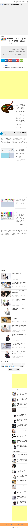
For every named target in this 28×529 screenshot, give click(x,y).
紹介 (23, 364)
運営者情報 (22, 524)
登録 (7, 364)
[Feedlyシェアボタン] (21, 60)
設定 (11, 364)
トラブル (15, 366)
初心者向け (21, 366)
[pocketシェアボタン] (17, 60)
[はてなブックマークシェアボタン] (14, 60)
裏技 (6, 366)
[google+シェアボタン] (10, 60)
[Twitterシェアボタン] (3, 60)
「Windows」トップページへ (14, 369)
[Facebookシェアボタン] (6, 60)
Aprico (14, 2)
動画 (20, 364)
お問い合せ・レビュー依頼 (15, 524)
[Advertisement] (14, 21)
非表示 (6, 65)
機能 (3, 366)
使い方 (3, 364)
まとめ (10, 366)
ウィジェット (7, 524)
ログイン (15, 364)
